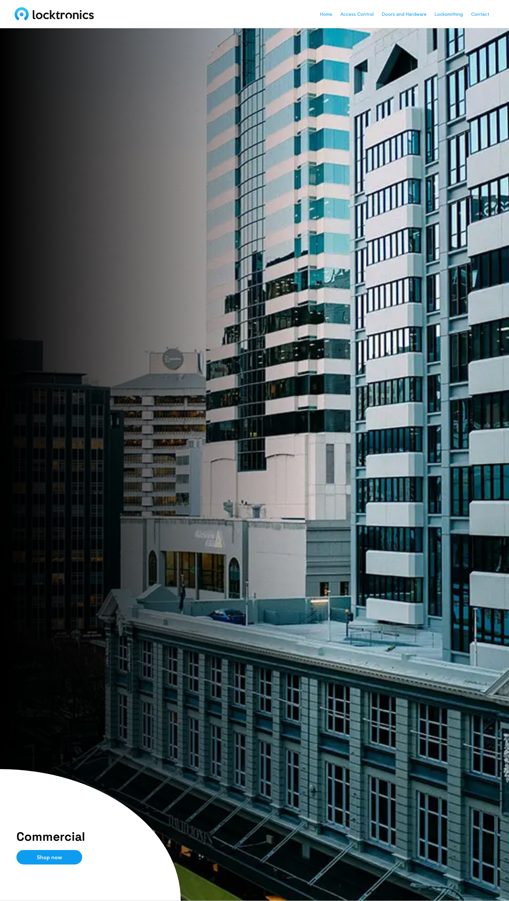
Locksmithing (449, 14)
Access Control (357, 14)
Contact (480, 14)
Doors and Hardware (404, 14)
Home (326, 14)
